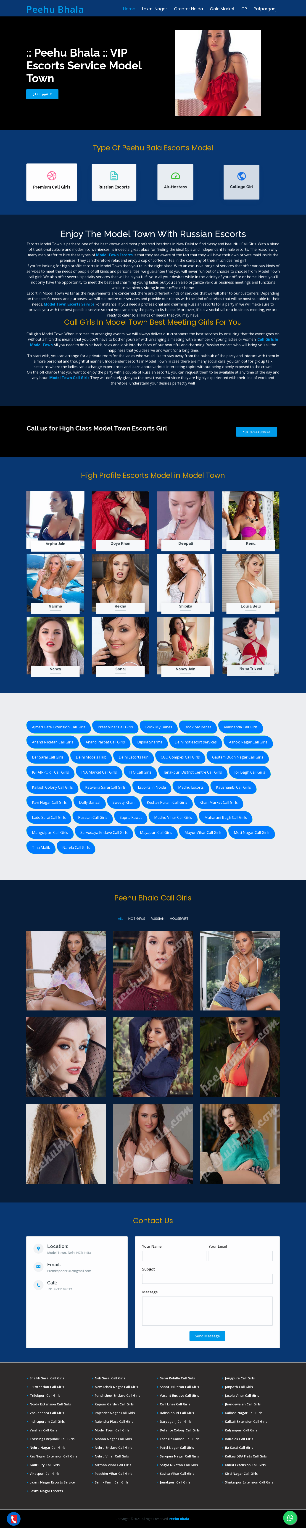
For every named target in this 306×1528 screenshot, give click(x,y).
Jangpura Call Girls (240, 1378)
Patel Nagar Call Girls (177, 1447)
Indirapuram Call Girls (47, 1421)
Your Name (173, 1246)
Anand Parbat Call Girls (105, 742)
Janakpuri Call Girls (175, 1482)
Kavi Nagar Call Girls (49, 802)
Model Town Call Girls (112, 1430)
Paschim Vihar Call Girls (113, 1473)
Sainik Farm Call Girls (111, 1482)
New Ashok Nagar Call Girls (116, 1387)
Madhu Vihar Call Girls (173, 817)
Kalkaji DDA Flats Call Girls (246, 1456)
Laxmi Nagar (154, 9)
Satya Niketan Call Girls (179, 1465)
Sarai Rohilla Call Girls (177, 1378)
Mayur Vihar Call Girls (203, 832)
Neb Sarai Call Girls (110, 1378)
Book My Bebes (198, 727)
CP (244, 9)
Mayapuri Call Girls (156, 832)
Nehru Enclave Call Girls (113, 1447)
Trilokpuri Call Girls (45, 1395)
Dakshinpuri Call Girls (177, 1413)
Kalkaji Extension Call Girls (246, 1421)
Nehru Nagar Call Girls (47, 1447)
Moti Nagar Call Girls (251, 832)
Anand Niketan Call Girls (52, 742)
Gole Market (222, 9)
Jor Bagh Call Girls (249, 772)
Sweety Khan (124, 802)
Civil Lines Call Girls (175, 1404)
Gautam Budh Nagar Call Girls (237, 757)
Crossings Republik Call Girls (52, 1439)
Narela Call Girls (76, 847)
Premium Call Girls (53, 185)
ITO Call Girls (140, 772)
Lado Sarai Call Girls (49, 817)
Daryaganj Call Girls (175, 1421)
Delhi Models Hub (91, 757)
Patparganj (265, 9)
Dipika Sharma (149, 742)
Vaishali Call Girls (43, 1430)
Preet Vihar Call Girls (115, 727)
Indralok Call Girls (239, 1439)
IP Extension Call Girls (47, 1387)
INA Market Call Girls (99, 772)
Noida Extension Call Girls (50, 1404)
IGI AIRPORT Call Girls (50, 772)
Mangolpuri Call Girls (50, 832)
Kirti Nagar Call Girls (241, 1473)
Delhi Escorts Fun (133, 757)
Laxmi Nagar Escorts (46, 1491)
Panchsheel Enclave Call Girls (117, 1395)
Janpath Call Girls (239, 1387)
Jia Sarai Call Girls (239, 1447)
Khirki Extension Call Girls (245, 1465)
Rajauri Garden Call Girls (114, 1404)
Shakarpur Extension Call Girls (249, 1482)
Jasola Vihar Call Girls (242, 1395)
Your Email (239, 1246)
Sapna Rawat (131, 817)
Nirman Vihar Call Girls (113, 1465)
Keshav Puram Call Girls (167, 802)
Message (171, 1291)
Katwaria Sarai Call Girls (105, 787)
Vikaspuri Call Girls (44, 1473)
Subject (169, 1269)
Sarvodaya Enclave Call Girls (104, 832)
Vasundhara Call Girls (47, 1413)
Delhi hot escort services (196, 742)
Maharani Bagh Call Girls (225, 817)
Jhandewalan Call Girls (243, 1404)
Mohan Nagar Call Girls (113, 1439)
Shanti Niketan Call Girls (179, 1387)
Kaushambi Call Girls (233, 787)
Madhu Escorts (191, 787)
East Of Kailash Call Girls (179, 1439)
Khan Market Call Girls (219, 802)
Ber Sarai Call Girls (47, 757)
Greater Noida (188, 9)
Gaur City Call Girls (45, 1465)
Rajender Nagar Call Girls (115, 1413)
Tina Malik (41, 847)
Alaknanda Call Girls (241, 727)
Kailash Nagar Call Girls (243, 1413)
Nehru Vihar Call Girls (112, 1456)
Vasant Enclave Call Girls (179, 1395)
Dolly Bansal (89, 802)
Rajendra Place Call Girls (114, 1421)
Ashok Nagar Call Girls (248, 742)
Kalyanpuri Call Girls (241, 1430)
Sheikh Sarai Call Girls (47, 1378)
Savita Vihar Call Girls (177, 1473)
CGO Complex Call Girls (180, 757)
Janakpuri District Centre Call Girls (193, 772)
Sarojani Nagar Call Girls (179, 1456)
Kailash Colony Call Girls (52, 787)
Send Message (228, 1336)
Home (129, 9)
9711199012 (42, 94)
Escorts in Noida (152, 787)
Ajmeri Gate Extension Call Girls (58, 727)
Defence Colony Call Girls (180, 1430)
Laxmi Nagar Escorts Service (52, 1482)
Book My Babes (158, 727)
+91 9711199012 (218, 432)
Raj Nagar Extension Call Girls (53, 1456)
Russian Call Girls (92, 817)
